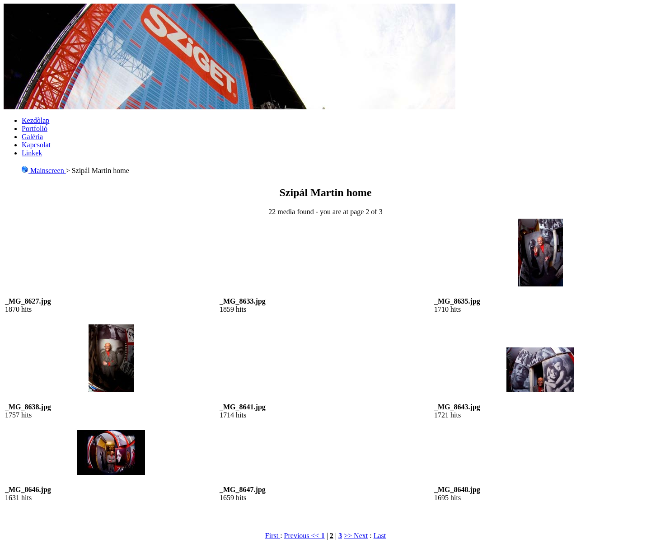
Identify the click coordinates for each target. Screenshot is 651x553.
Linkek (32, 153)
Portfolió (34, 128)
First (272, 535)
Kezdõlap (35, 120)
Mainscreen (43, 170)
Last (380, 535)
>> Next (356, 535)
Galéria (32, 137)
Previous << (302, 535)
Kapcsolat (36, 145)
